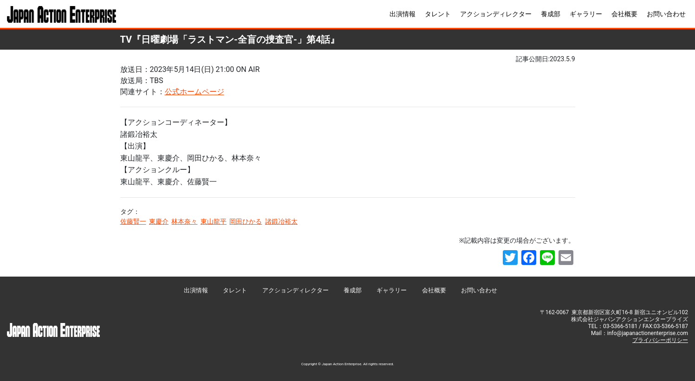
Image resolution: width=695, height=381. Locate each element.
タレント (438, 14)
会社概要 (624, 14)
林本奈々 (184, 221)
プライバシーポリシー (660, 340)
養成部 (550, 14)
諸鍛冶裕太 (281, 221)
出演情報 (403, 14)
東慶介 (159, 221)
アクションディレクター (496, 14)
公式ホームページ (194, 91)
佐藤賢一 (133, 221)
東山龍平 (214, 221)
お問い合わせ (666, 14)
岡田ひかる (245, 221)
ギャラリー (586, 14)
